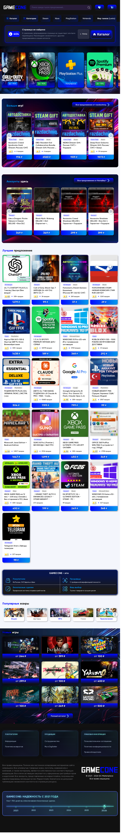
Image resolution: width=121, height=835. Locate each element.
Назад (83, 34)
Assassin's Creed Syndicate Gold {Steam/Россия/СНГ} (18, 145)
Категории (31, 18)
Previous (5, 70)
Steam (45, 18)
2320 (47, 157)
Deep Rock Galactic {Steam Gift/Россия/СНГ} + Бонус (100, 145)
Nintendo (87, 18)
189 (45, 449)
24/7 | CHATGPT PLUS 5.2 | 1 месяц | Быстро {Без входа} (16, 386)
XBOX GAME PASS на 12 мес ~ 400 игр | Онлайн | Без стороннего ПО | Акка (16, 592)
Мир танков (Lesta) (106, 18)
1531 (74, 157)
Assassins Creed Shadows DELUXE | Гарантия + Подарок (73, 269)
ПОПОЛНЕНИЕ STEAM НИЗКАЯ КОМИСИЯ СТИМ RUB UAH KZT (103, 386)
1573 (102, 157)
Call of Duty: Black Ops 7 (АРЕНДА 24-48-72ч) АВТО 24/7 (44, 386)
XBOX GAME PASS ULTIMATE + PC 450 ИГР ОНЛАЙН (73, 541)
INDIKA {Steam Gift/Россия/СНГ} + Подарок (72, 145)
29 (103, 398)
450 (74, 553)
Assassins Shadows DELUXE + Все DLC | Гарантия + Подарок (100, 269)
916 (20, 157)
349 (19, 281)
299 (74, 281)
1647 (16, 553)
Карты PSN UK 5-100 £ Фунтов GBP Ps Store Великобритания (14, 438)
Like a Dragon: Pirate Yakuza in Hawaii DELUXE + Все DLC (18, 269)
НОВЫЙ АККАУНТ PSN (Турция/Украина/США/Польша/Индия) (103, 489)
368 (74, 449)
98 (16, 656)
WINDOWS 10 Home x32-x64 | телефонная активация (103, 592)
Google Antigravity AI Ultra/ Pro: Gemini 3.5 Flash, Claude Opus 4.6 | (74, 489)
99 (45, 398)
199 (45, 604)
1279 (16, 398)
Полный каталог (60, 825)
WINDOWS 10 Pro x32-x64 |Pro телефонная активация (74, 438)
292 (104, 449)
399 (102, 281)
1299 (45, 553)
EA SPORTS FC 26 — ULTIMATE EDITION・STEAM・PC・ (72, 592)
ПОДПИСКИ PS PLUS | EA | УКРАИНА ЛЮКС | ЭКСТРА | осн (15, 489)
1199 (45, 501)
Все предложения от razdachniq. (93, 104)
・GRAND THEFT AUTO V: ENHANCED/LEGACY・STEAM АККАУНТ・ (44, 592)
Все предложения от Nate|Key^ (93, 228)
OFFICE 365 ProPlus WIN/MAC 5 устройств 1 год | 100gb (102, 541)
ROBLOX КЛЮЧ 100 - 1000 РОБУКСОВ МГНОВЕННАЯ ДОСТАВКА (103, 438)
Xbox (57, 18)
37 (74, 398)
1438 (16, 449)
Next (115, 70)
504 (16, 501)
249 (74, 604)
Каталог (13, 18)
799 (74, 501)
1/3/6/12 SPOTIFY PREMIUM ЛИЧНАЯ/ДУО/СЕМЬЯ (44, 438)
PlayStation (71, 18)
